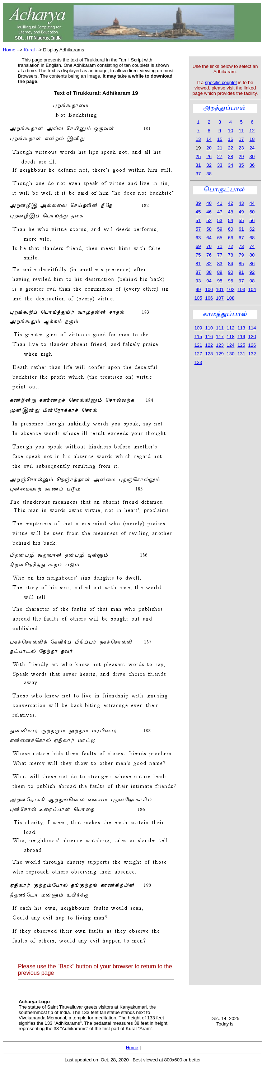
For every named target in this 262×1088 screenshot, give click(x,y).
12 (251, 130)
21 (219, 148)
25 (198, 156)
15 (219, 139)
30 (251, 156)
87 (198, 272)
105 (198, 298)
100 (209, 289)
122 (209, 345)
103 (241, 289)
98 (251, 280)
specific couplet (221, 82)
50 (251, 212)
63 (198, 237)
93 (198, 280)
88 (208, 272)
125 (241, 345)
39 (198, 203)
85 (241, 263)
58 (208, 229)
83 (219, 263)
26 (208, 156)
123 (220, 345)
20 (208, 148)
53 (219, 220)
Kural (29, 49)
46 (208, 212)
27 (219, 156)
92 (251, 272)
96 (230, 280)
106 (209, 298)
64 (208, 237)
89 (219, 272)
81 (198, 263)
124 (230, 345)
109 (198, 328)
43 (241, 203)
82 (208, 263)
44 (251, 203)
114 (252, 328)
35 (241, 165)
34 (230, 165)
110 (209, 328)
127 (198, 353)
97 (241, 280)
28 (230, 156)
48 (230, 212)
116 (209, 336)
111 (220, 328)
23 (241, 148)
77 (219, 255)
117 (220, 336)
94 (208, 280)
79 (241, 255)
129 (220, 353)
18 (251, 139)
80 (251, 255)
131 (241, 353)
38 (208, 173)
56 (251, 220)
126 (252, 345)
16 (230, 139)
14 (208, 139)
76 (208, 255)
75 (198, 255)
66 (230, 237)
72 (230, 246)
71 (219, 246)
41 (219, 203)
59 (219, 229)
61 (241, 229)
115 (198, 336)
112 (230, 328)
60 (230, 229)
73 (241, 246)
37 (198, 173)
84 (230, 263)
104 (252, 289)
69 (198, 246)
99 (198, 289)
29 (241, 156)
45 (198, 212)
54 (230, 220)
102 (230, 289)
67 (241, 237)
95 (219, 280)
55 (241, 220)
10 (230, 130)
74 (251, 246)
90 (230, 272)
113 (241, 328)
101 (220, 289)
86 (251, 263)
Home (9, 49)
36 (251, 165)
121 (198, 345)
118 (230, 336)
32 (208, 165)
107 (220, 298)
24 (251, 148)
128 (209, 353)
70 (208, 246)
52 (208, 220)
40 (208, 203)
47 (219, 212)
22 (230, 148)
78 (230, 255)
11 (241, 130)
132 (252, 353)
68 (251, 237)
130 (230, 353)
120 (252, 336)
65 (219, 237)
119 (241, 336)
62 (251, 229)
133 (198, 362)
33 (219, 165)
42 (230, 203)
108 (230, 298)
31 (198, 165)
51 (198, 220)
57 (198, 229)
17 (241, 139)
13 (198, 139)
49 (241, 212)
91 (241, 272)
